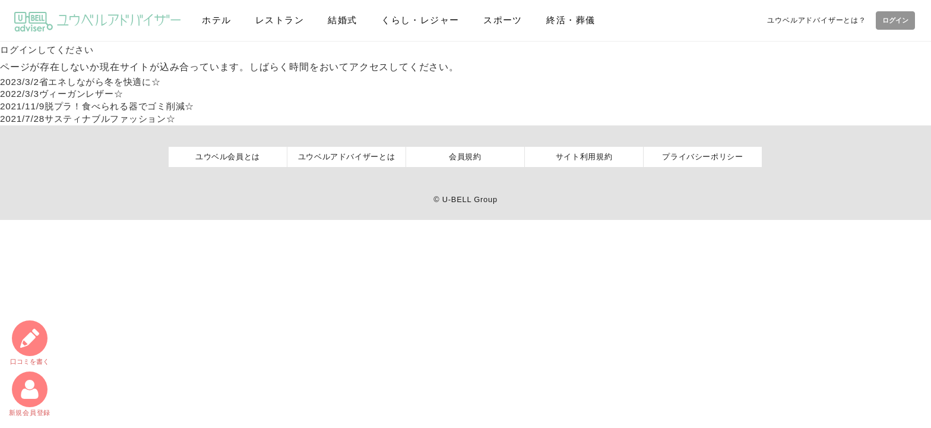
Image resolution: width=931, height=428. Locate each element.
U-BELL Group (470, 199)
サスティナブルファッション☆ (93, 119)
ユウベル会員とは (227, 156)
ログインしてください (50, 50)
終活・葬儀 (561, 20)
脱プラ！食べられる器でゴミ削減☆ (103, 106)
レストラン (276, 20)
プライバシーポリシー (702, 156)
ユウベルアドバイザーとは (346, 156)
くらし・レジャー (413, 20)
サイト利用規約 (584, 156)
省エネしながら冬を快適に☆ (85, 82)
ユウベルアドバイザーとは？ (811, 19)
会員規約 (465, 156)
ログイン (892, 20)
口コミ (29, 341)
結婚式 (337, 20)
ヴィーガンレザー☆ (65, 94)
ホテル (215, 20)
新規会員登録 (29, 393)
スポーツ (494, 20)
